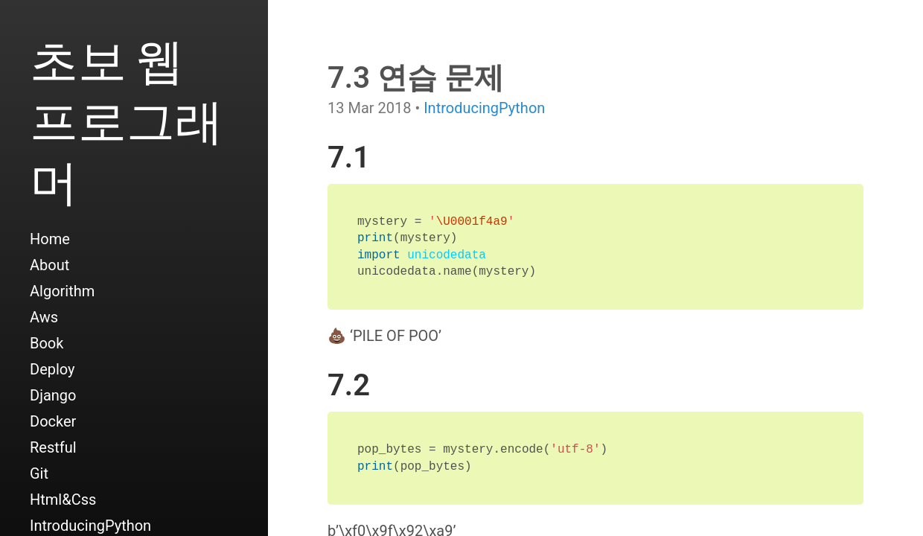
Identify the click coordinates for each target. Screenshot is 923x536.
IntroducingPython (484, 108)
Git (39, 473)
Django (53, 395)
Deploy (52, 369)
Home (50, 239)
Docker (53, 421)
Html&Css (63, 499)
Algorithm (62, 291)
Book (46, 343)
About (49, 265)
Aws (44, 317)
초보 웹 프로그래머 (126, 120)
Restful (53, 447)
